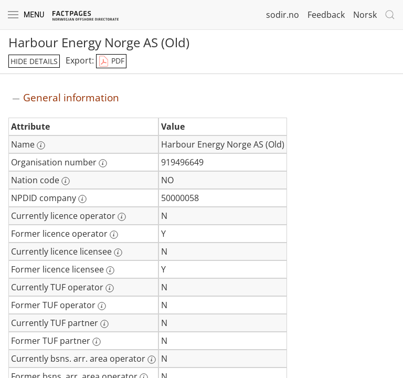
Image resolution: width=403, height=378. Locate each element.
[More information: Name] (41, 145)
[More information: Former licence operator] (114, 234)
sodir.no (282, 14)
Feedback (326, 14)
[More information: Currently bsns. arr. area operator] (151, 359)
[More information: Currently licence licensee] (118, 252)
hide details (34, 61)
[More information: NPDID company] (82, 199)
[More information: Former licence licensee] (110, 270)
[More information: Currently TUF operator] (109, 288)
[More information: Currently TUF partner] (104, 324)
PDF (111, 61)
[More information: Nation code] (65, 181)
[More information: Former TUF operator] (102, 306)
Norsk (365, 14)
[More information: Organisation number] (103, 163)
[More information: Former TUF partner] (96, 342)
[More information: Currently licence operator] (122, 217)
